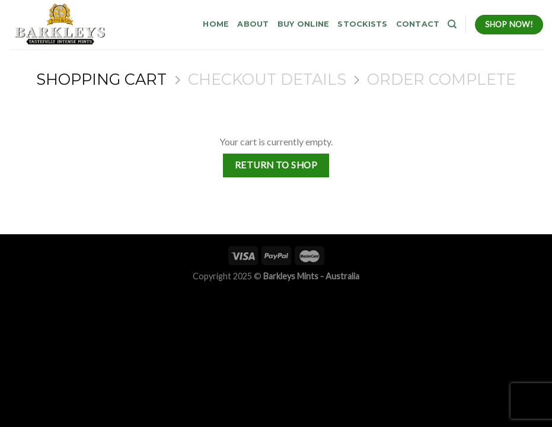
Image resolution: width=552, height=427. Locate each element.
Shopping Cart (101, 79)
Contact (418, 24)
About (253, 24)
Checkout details (267, 79)
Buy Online (303, 24)
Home (216, 24)
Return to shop (276, 165)
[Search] (452, 24)
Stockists (362, 24)
